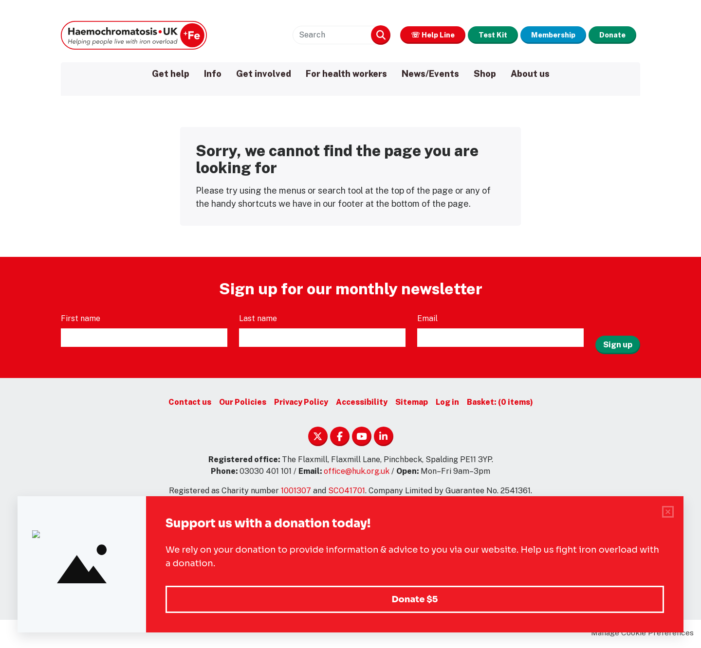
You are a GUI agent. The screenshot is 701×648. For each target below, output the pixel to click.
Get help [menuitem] (170, 74)
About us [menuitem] (530, 74)
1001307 (296, 493)
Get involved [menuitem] (263, 74)
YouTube (361, 439)
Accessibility (361, 404)
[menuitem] (500, 404)
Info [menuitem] (212, 74)
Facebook (340, 439)
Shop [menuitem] (485, 74)
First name (81, 320)
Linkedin (383, 439)
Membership (535, 35)
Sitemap (411, 404)
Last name (259, 320)
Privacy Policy (301, 404)
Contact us (189, 404)
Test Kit (462, 35)
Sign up (617, 339)
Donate (607, 35)
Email (428, 320)
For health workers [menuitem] (346, 74)
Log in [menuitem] (447, 404)
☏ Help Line (388, 35)
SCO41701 (346, 493)
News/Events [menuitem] (430, 74)
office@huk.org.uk (356, 473)
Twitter (318, 439)
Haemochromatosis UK (134, 35)
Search (329, 35)
